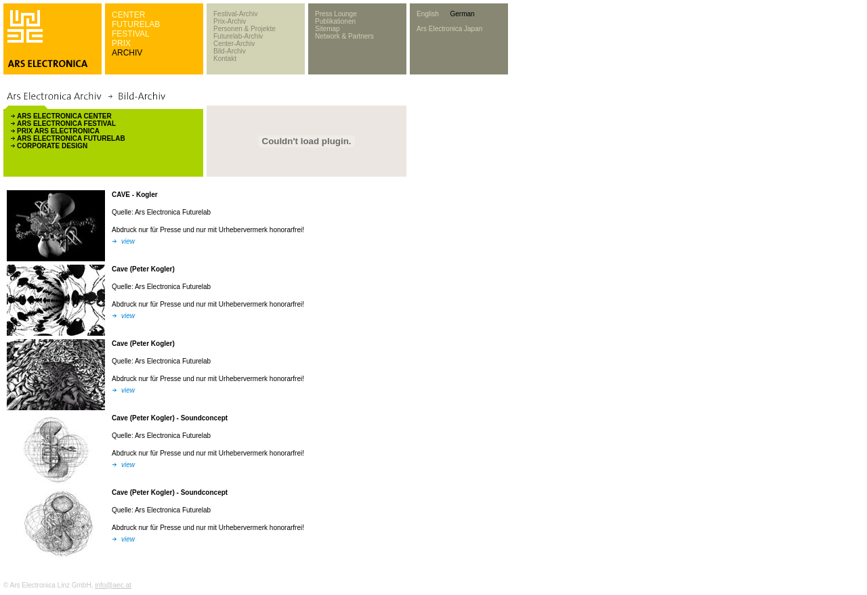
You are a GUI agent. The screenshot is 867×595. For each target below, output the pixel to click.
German (462, 14)
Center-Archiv (234, 43)
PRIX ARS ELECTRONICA (58, 131)
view (128, 241)
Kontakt (224, 58)
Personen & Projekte (244, 28)
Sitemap (327, 28)
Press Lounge (336, 14)
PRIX (121, 43)
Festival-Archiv (235, 14)
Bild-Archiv (229, 51)
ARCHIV (127, 53)
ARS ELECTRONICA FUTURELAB (71, 138)
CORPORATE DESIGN (52, 146)
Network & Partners (344, 36)
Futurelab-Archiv (238, 36)
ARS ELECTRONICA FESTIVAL (66, 123)
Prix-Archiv (229, 21)
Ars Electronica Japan (449, 28)
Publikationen (335, 21)
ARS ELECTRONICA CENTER (64, 116)
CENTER (128, 15)
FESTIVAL (131, 34)
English (428, 14)
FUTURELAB (136, 24)
